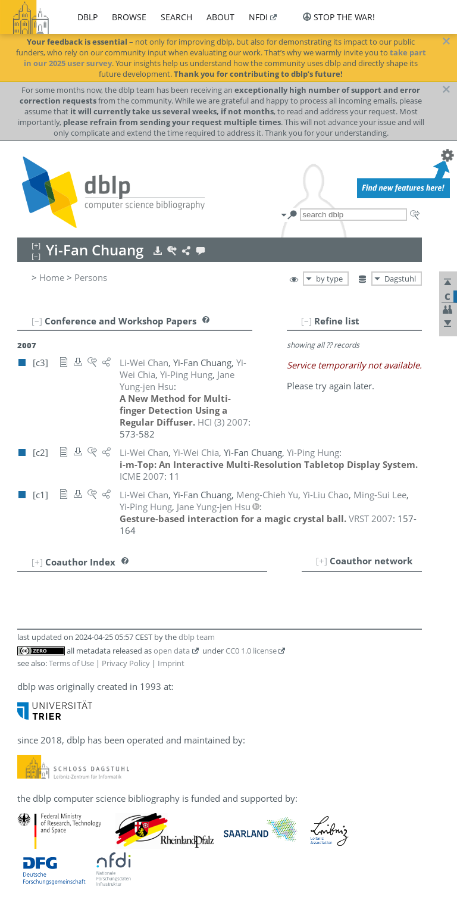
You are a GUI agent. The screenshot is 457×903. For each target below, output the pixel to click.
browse (129, 17)
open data (172, 650)
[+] (321, 561)
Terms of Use (71, 663)
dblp (87, 17)
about (220, 17)
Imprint (171, 663)
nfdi (258, 17)
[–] (306, 321)
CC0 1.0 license (251, 650)
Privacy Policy (126, 663)
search (176, 17)
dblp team (197, 637)
